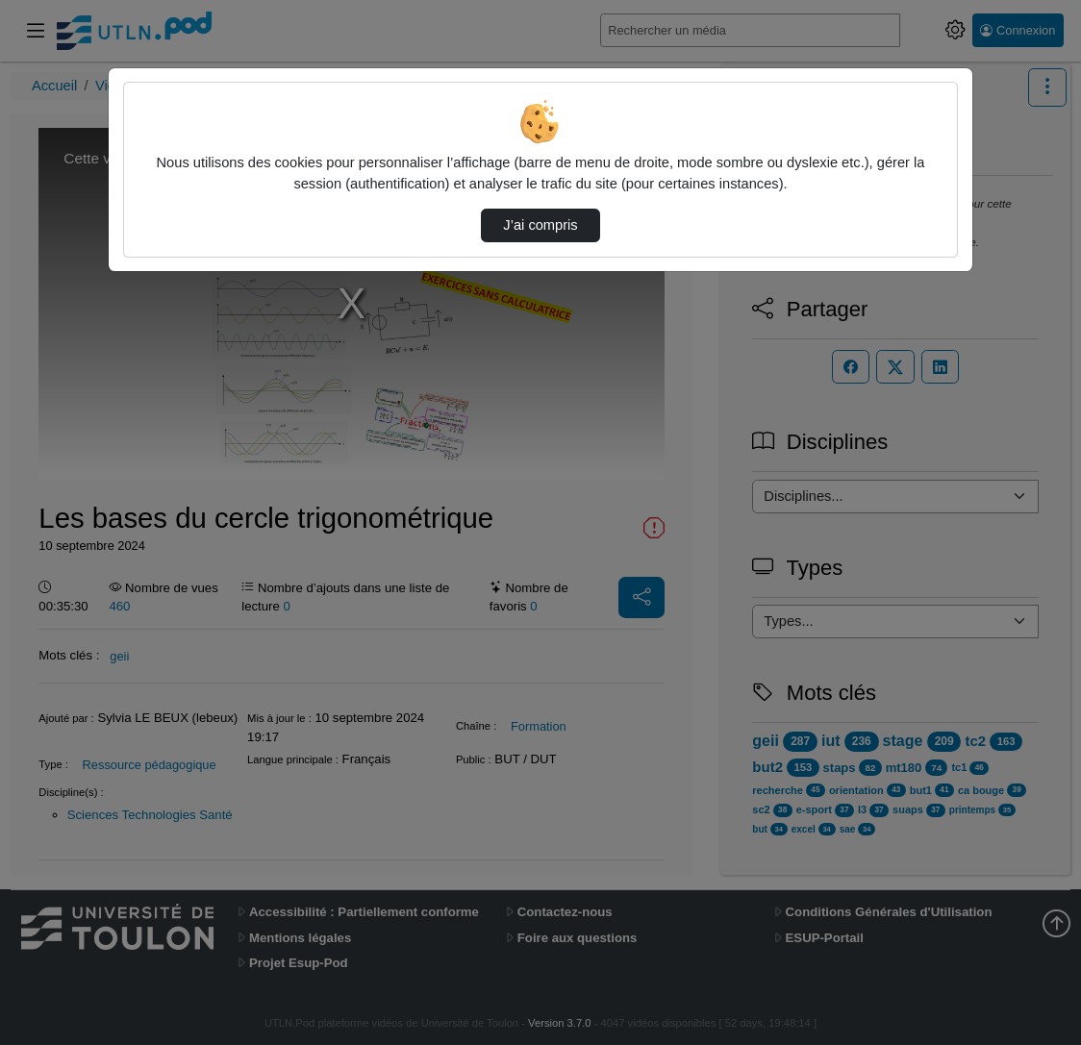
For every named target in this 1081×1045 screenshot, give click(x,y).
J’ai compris (540, 225)
